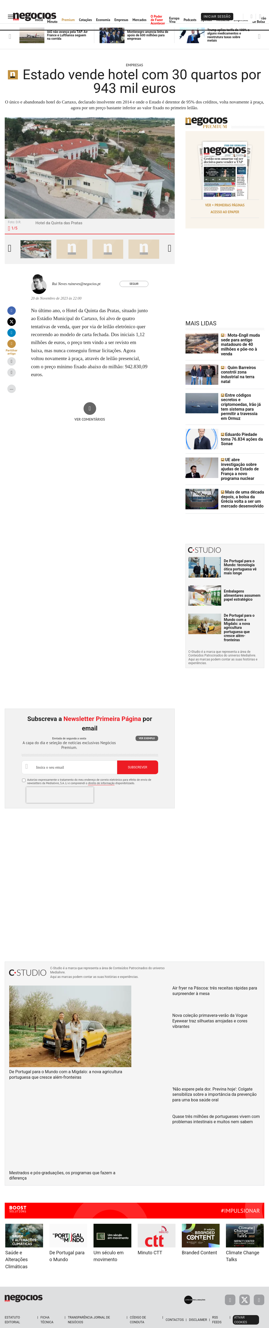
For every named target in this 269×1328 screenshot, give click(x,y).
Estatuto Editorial (12, 1305)
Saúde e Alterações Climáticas (16, 1245)
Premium (68, 20)
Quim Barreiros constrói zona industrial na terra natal (240, 370)
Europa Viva (174, 20)
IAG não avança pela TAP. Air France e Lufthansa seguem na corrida (67, 35)
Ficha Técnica (46, 1305)
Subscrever (137, 752)
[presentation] (60, 780)
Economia (103, 20)
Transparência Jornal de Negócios (89, 1305)
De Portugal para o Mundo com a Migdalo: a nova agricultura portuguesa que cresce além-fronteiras (239, 613)
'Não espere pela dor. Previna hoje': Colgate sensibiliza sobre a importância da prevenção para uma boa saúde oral (214, 1080)
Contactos (174, 1305)
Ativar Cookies (240, 1305)
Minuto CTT (150, 1238)
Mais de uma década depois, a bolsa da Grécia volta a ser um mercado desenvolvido (241, 484)
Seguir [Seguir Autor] (134, 283)
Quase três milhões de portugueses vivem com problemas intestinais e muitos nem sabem (216, 1104)
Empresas (121, 20)
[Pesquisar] (251, 16)
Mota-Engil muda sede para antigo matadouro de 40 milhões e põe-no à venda (242, 341)
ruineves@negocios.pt (84, 284)
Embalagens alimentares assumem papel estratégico (242, 580)
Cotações (85, 20)
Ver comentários (89, 419)
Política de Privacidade (134, 1322)
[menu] (11, 16)
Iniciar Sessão (217, 16)
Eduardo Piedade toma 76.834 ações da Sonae (241, 427)
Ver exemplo (147, 723)
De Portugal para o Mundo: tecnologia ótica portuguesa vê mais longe (240, 552)
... (11, 388)
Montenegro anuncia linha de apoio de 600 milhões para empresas (147, 35)
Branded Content (199, 1238)
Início (39, 20)
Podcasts (190, 20)
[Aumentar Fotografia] (163, 209)
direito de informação (101, 768)
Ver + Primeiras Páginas (225, 205)
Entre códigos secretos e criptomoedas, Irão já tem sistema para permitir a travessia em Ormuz (242, 398)
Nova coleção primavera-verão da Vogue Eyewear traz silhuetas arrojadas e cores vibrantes (209, 1006)
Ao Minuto (52, 20)
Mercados (139, 20)
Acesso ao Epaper (225, 210)
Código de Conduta (138, 1305)
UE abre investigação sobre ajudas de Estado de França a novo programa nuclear (242, 455)
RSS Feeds (216, 1305)
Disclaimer (198, 1305)
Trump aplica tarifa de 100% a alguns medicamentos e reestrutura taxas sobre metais (228, 35)
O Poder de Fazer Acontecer (158, 20)
